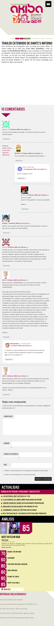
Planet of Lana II (13, 577)
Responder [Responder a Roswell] (19, 161)
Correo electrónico (11, 454)
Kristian (4, 223)
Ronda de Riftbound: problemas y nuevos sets (20, 491)
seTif (3, 280)
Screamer (11, 558)
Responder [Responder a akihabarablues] (9, 359)
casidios (42, 38)
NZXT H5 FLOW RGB (11, 537)
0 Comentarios (11, 541)
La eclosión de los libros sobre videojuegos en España (22, 500)
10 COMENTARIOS (13, 109)
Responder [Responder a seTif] (6, 337)
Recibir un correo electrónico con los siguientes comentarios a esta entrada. (26, 470)
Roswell (17, 153)
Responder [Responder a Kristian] (6, 233)
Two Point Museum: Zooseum (17, 564)
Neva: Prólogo (12, 570)
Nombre (7, 443)
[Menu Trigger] (48, 4)
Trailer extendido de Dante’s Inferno (27, 43)
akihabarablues (14, 343)
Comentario (8, 416)
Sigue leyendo (7, 547)
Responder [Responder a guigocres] (6, 139)
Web (5, 465)
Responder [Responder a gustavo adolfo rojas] (21, 178)
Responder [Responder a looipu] (6, 266)
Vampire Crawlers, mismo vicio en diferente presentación (23, 503)
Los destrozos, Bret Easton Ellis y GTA (16, 496)
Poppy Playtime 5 (14, 583)
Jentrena (5, 541)
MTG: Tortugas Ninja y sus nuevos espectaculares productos (24, 513)
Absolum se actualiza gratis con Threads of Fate (20, 507)
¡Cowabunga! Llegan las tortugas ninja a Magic (20, 510)
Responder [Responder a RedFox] (25, 209)
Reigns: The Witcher (14, 552)
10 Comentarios (34, 38)
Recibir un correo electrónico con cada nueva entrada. (20, 474)
